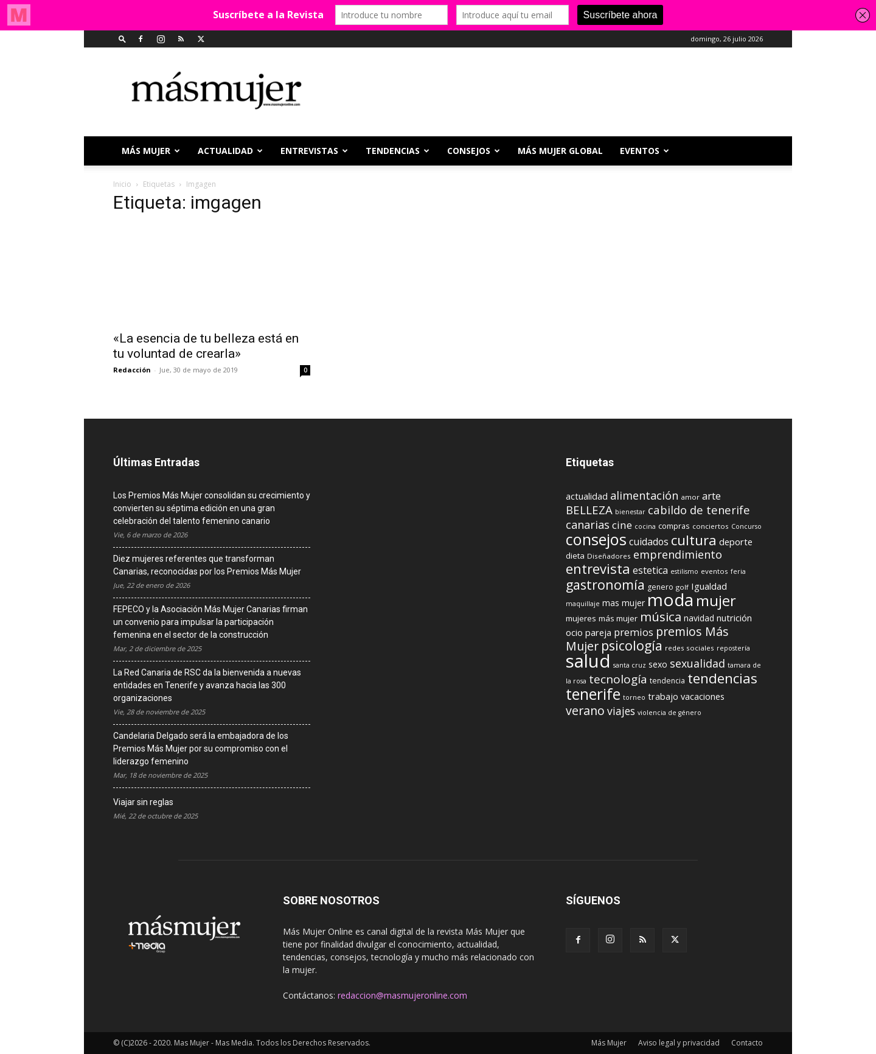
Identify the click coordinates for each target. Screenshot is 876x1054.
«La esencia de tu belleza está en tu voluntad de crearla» (206, 346)
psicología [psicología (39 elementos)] (631, 645)
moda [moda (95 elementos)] (670, 599)
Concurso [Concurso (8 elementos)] (746, 526)
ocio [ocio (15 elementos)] (574, 632)
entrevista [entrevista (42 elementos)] (598, 568)
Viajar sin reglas (143, 802)
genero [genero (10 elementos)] (660, 587)
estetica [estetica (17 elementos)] (650, 570)
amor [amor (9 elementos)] (690, 496)
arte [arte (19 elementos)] (711, 496)
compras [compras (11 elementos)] (674, 525)
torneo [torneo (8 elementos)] (634, 697)
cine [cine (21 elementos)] (622, 525)
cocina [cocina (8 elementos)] (645, 526)
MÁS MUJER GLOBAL (560, 150)
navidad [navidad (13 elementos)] (699, 618)
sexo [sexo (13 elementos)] (657, 664)
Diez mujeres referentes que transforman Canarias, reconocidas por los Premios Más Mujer (207, 565)
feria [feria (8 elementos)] (738, 571)
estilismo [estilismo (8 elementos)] (684, 571)
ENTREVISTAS (314, 150)
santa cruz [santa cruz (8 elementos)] (629, 665)
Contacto (747, 1043)
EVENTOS (644, 150)
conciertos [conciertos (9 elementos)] (710, 526)
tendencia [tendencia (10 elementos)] (667, 680)
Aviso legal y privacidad (679, 1043)
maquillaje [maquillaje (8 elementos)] (583, 603)
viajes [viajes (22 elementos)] (621, 710)
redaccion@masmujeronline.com (402, 995)
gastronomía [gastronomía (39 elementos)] (605, 584)
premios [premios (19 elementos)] (633, 632)
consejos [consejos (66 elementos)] (596, 539)
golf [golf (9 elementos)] (682, 587)
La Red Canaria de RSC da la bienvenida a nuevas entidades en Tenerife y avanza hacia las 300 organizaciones (207, 685)
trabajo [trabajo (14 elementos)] (663, 696)
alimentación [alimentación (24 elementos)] (644, 495)
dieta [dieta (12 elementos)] (575, 555)
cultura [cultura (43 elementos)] (694, 540)
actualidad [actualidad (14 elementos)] (587, 496)
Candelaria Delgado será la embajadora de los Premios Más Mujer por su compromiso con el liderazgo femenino (200, 748)
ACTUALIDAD (230, 150)
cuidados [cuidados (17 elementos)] (649, 541)
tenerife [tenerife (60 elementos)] (593, 694)
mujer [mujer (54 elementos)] (716, 600)
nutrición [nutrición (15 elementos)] (734, 618)
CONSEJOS (473, 150)
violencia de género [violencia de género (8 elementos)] (669, 712)
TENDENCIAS (397, 150)
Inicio (122, 184)
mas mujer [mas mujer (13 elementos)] (623, 603)
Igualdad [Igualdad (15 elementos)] (709, 586)
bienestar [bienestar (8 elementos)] (630, 512)
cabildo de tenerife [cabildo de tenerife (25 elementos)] (699, 509)
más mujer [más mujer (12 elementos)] (618, 618)
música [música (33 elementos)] (660, 616)
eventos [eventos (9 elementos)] (714, 571)
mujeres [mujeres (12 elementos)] (581, 618)
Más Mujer (151, 150)
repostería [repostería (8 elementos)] (733, 648)
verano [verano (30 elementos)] (585, 710)
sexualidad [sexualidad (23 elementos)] (697, 663)
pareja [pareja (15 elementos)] (598, 632)
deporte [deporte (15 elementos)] (736, 542)
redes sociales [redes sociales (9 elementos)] (689, 647)
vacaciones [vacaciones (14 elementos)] (703, 696)
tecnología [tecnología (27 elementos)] (618, 679)
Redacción (132, 369)
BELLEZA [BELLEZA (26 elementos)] (589, 509)
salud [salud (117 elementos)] (588, 661)
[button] (122, 38)
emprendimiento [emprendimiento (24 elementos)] (677, 554)
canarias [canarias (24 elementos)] (588, 524)
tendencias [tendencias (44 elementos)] (722, 678)
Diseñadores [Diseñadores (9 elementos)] (609, 555)
